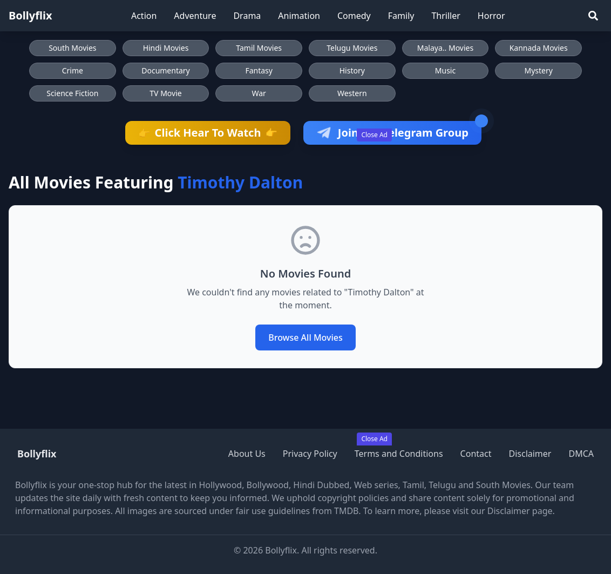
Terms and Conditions (399, 454)
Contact (476, 454)
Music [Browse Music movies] (445, 70)
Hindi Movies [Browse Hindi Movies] (166, 48)
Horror (491, 16)
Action (144, 16)
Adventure (195, 16)
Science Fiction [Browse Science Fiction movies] (72, 93)
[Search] (593, 15)
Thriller (445, 16)
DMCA (581, 454)
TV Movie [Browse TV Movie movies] (165, 93)
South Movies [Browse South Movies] (72, 48)
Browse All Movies (305, 337)
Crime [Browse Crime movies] (72, 70)
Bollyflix (30, 15)
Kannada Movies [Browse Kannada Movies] (539, 48)
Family (401, 16)
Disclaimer (529, 454)
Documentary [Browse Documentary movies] (165, 70)
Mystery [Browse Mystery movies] (538, 70)
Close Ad (374, 134)
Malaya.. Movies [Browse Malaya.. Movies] (445, 48)
